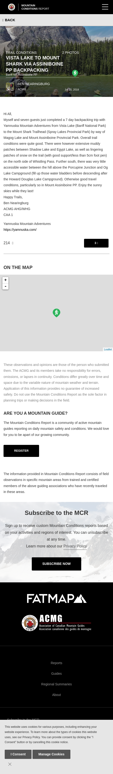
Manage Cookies (51, 754)
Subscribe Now (56, 564)
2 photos (70, 52)
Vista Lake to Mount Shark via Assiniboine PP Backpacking (34, 64)
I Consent (18, 754)
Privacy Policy (75, 546)
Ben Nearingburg (34, 84)
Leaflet (108, 349)
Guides (56, 673)
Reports (56, 663)
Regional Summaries (56, 684)
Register (21, 450)
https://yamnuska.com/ (20, 230)
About (56, 695)
